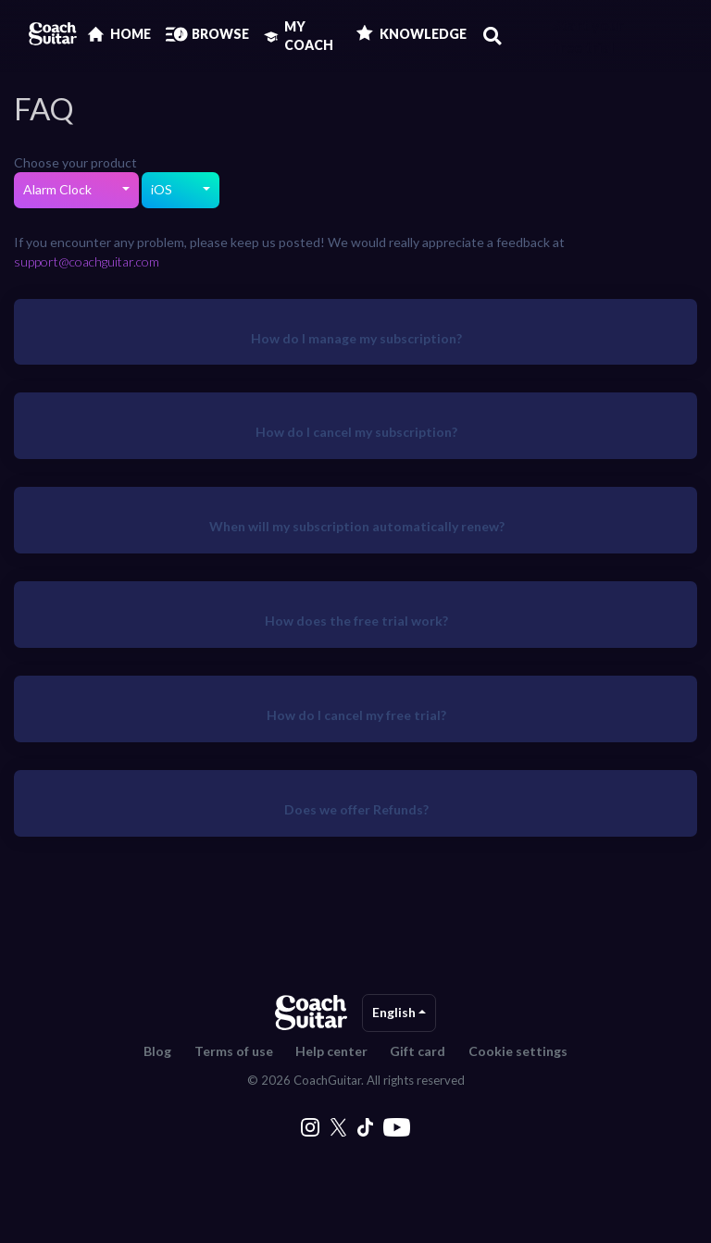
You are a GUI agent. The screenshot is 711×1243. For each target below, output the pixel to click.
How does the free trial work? (356, 620)
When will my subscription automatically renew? (357, 526)
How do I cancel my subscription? (356, 432)
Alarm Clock (58, 189)
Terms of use (233, 1051)
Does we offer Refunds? (356, 809)
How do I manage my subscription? (356, 338)
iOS (163, 189)
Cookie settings (518, 1051)
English (395, 1012)
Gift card (417, 1051)
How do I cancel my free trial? (356, 715)
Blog (157, 1051)
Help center (331, 1051)
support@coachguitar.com (86, 261)
